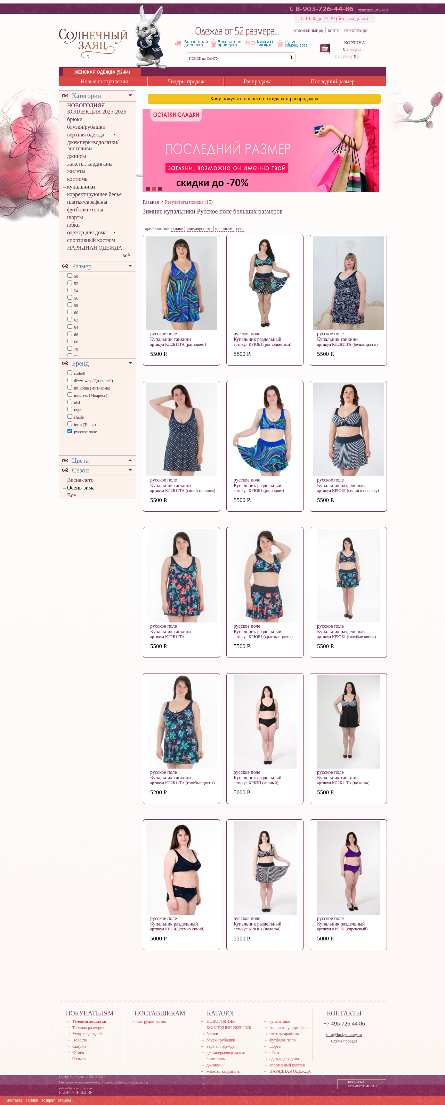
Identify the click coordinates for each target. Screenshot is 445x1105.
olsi (77, 402)
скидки (32, 1100)
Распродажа (258, 81)
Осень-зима (81, 488)
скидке (177, 228)
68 (75, 342)
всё (126, 255)
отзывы (64, 1100)
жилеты (76, 171)
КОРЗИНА (354, 42)
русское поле (85, 431)
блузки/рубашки (86, 127)
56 (75, 298)
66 (75, 334)
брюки (74, 119)
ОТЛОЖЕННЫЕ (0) (308, 31)
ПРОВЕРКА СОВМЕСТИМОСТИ (362, 1084)
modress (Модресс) (90, 395)
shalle (79, 417)
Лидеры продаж (185, 81)
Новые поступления (104, 81)
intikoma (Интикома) (92, 388)
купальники (81, 187)
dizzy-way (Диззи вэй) (93, 380)
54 (75, 290)
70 (75, 349)
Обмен (78, 1052)
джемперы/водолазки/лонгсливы (93, 145)
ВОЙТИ (333, 31)
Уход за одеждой (87, 1033)
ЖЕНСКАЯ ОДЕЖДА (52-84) (102, 72)
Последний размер (333, 81)
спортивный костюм (91, 240)
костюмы (78, 179)
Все (71, 495)
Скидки (79, 1046)
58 (75, 305)
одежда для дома (87, 232)
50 (75, 276)
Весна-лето (80, 480)
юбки (73, 225)
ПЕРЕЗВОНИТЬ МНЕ (373, 10)
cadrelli (80, 373)
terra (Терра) (85, 424)
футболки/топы (85, 209)
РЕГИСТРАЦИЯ (356, 31)
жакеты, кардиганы (89, 164)
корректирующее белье (94, 194)
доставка (15, 1100)
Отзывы (79, 1058)
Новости (80, 1040)
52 (75, 283)
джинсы (76, 156)
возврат (48, 1100)
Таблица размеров (88, 1027)
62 (75, 320)
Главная (151, 202)
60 (75, 312)
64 (75, 327)
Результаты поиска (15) (189, 202)
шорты (75, 217)
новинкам (224, 228)
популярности (199, 228)
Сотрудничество (151, 1021)
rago (77, 410)
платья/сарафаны (87, 202)
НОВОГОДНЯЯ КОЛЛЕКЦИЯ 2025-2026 (96, 108)
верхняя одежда (85, 134)
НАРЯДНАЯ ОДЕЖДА (94, 248)
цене (240, 228)
